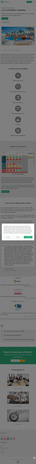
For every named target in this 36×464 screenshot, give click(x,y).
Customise (8, 237)
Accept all (28, 237)
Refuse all (18, 237)
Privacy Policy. (28, 232)
